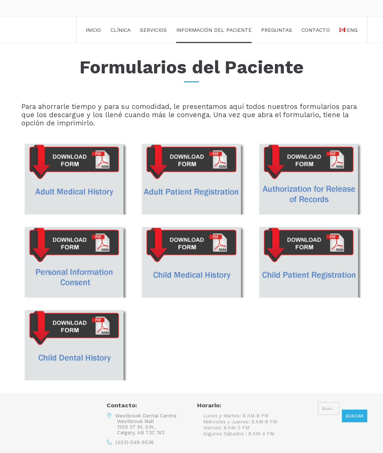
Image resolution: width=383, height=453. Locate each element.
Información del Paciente (214, 30)
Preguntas (276, 30)
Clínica (120, 30)
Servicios (153, 30)
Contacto (315, 30)
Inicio (93, 30)
